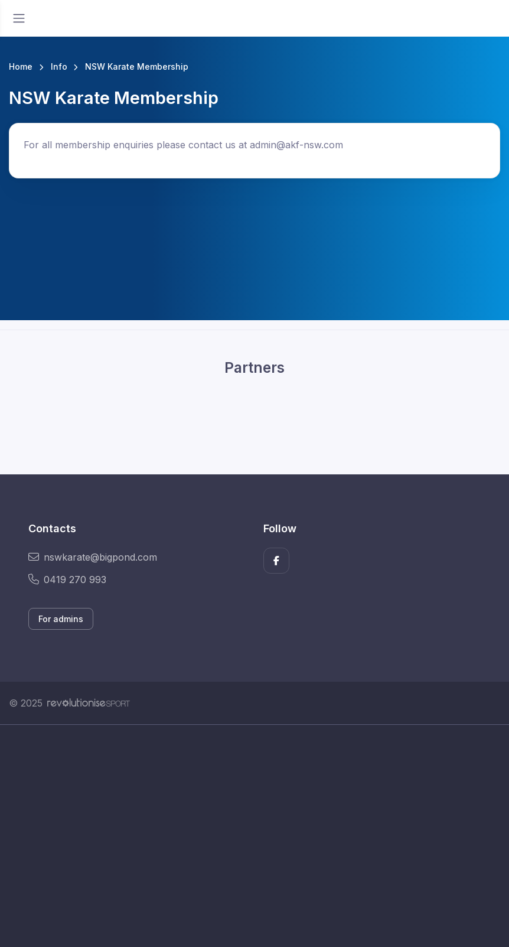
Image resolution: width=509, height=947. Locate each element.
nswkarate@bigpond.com (92, 557)
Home (20, 66)
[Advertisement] (254, 836)
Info (59, 66)
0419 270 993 (67, 579)
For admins (60, 619)
